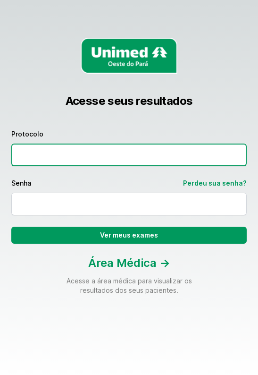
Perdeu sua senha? (215, 183)
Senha (21, 183)
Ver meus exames (129, 235)
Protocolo (27, 134)
